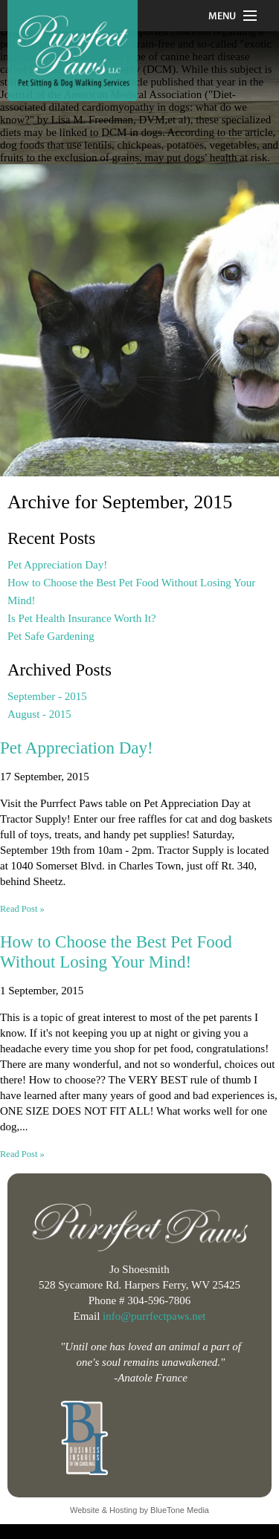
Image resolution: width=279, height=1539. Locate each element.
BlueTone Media (179, 1510)
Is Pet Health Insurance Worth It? (81, 618)
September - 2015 (47, 696)
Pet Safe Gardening (50, 636)
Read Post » (22, 909)
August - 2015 (39, 714)
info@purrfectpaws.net (154, 1316)
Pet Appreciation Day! (57, 565)
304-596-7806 (158, 1300)
